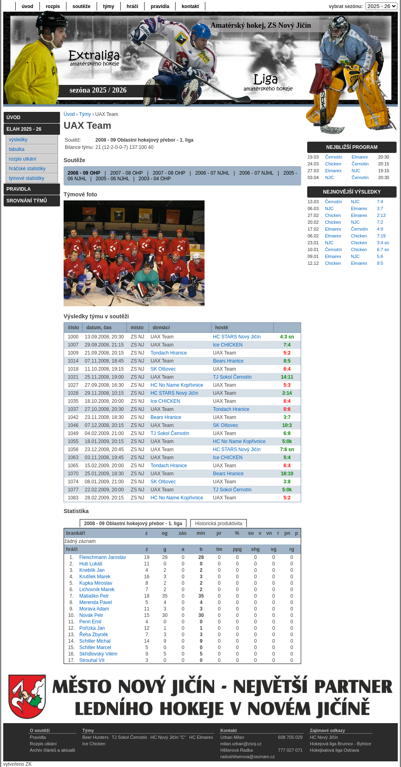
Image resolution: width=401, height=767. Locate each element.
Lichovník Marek (96, 589)
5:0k (287, 441)
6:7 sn (383, 249)
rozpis (53, 6)
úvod (27, 6)
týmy (108, 6)
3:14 (287, 393)
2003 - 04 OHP (154, 178)
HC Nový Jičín (324, 737)
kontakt (190, 6)
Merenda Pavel (95, 602)
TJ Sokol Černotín (232, 377)
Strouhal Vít (92, 660)
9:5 (380, 263)
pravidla (160, 6)
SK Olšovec (163, 369)
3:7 (286, 417)
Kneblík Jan (92, 570)
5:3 (286, 385)
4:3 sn (287, 337)
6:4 (286, 369)
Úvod (69, 114)
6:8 (286, 433)
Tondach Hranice (169, 353)
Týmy (85, 114)
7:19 (381, 235)
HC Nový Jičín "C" (168, 737)
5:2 (286, 353)
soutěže (81, 6)
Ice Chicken (94, 743)
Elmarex (360, 157)
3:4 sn (383, 242)
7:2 (380, 222)
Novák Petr (91, 615)
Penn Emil (90, 622)
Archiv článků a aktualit (52, 750)
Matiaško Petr (94, 596)
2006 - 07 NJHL (212, 173)
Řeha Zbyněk (93, 634)
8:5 (286, 361)
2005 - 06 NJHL (112, 178)
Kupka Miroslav (95, 583)
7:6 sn (287, 449)
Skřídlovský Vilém (98, 654)
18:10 (287, 473)
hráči (132, 6)
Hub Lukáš (90, 564)
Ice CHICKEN (227, 345)
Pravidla (38, 737)
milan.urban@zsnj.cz (240, 743)
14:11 (287, 377)
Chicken (333, 163)
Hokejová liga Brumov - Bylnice (340, 743)
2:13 (381, 215)
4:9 (380, 229)
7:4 (286, 345)
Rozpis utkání (43, 743)
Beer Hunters (96, 737)
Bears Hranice (228, 361)
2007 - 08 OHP (126, 173)
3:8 (286, 482)
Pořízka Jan (92, 628)
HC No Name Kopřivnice (177, 385)
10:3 (287, 425)
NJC (356, 170)
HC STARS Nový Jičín (236, 337)
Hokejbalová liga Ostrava (334, 750)
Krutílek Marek (94, 576)
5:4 (286, 457)
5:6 (380, 256)
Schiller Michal (94, 641)
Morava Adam (94, 609)
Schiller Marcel (95, 647)
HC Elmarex (201, 737)
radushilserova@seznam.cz (247, 756)
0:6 (286, 409)
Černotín (333, 157)
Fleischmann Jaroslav (102, 557)
